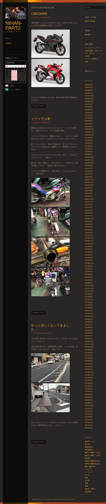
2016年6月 (89, 327)
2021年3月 (89, 210)
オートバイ (89, 469)
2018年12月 (89, 263)
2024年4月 (89, 151)
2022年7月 (89, 188)
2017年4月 (89, 308)
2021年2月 (89, 213)
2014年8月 (89, 383)
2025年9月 (89, 104)
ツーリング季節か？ (92, 59)
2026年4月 (89, 84)
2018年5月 (89, 274)
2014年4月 (89, 394)
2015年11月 (89, 344)
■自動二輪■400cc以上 (92, 461)
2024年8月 (89, 140)
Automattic (71, 499)
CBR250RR (39, 13)
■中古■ (87, 444)
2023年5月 (89, 174)
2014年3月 (89, 397)
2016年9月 (89, 319)
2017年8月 (89, 297)
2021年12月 (89, 199)
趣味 (86, 486)
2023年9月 (89, 165)
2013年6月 (89, 411)
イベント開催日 (14, 89)
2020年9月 (89, 221)
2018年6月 (89, 272)
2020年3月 (89, 230)
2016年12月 (89, 313)
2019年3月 (89, 260)
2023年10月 (89, 163)
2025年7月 (89, 110)
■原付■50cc (89, 447)
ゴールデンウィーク (92, 48)
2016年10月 (89, 316)
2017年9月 (89, 294)
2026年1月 (89, 93)
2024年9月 (89, 138)
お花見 (87, 56)
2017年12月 (89, 285)
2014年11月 (89, 375)
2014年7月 (89, 386)
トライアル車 (40, 119)
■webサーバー (90, 441)
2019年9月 (89, 246)
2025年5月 (89, 115)
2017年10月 (89, 291)
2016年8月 (89, 322)
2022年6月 (89, 190)
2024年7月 (89, 143)
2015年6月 (89, 358)
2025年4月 (89, 118)
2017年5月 (89, 305)
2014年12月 (89, 372)
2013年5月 (89, 414)
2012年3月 (89, 428)
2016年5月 (89, 330)
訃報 (86, 61)
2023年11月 (89, 160)
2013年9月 (89, 408)
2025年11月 (89, 98)
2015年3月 (89, 366)
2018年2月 (89, 280)
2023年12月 (89, 157)
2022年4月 (89, 196)
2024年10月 (89, 135)
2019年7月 (89, 252)
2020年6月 (89, 224)
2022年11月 (89, 182)
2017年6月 (89, 302)
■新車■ (87, 458)
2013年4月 (89, 417)
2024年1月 (89, 154)
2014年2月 (89, 400)
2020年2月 (89, 232)
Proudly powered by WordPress (42, 499)
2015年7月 (89, 355)
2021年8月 (89, 204)
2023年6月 (89, 171)
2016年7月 (89, 324)
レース (87, 475)
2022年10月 (89, 185)
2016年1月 (89, 338)
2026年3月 (89, 87)
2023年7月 (89, 168)
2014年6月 (89, 389)
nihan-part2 (13, 25)
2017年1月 (89, 311)
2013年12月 (89, 405)
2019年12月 (89, 238)
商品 (86, 477)
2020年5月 (89, 227)
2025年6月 (89, 112)
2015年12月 (89, 341)
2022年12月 (89, 179)
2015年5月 (89, 361)
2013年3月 (89, 419)
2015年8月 (89, 352)
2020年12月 (89, 218)
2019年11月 (89, 241)
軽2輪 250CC (90, 489)
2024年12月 (89, 129)
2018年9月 (89, 266)
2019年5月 (89, 255)
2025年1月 (89, 126)
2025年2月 (89, 124)
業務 (86, 483)
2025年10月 (89, 101)
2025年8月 (89, 107)
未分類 (42, 106)
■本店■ (87, 34)
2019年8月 (89, 249)
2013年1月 (89, 422)
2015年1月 (89, 369)
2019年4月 (89, 258)
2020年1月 (89, 235)
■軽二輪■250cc (90, 466)
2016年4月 (89, 333)
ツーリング (89, 472)
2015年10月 (89, 347)
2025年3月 (89, 121)
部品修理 (88, 491)
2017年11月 (89, 288)
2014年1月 (89, 403)
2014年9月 (89, 380)
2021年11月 (89, 202)
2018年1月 (89, 283)
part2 (48, 17)
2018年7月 (89, 269)
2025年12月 (89, 96)
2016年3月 (89, 336)
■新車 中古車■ (90, 21)
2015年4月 (89, 364)
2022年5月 (89, 193)
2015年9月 (89, 350)
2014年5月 (89, 391)
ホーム (8, 38)
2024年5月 (89, 149)
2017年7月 (89, 299)
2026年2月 (89, 90)
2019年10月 (89, 244)
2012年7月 (89, 425)
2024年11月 (89, 132)
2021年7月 (89, 207)
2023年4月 (89, 177)
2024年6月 (89, 146)
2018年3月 (89, 277)
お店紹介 (9, 43)
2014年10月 (89, 378)
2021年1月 (89, 216)
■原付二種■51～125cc (93, 452)
